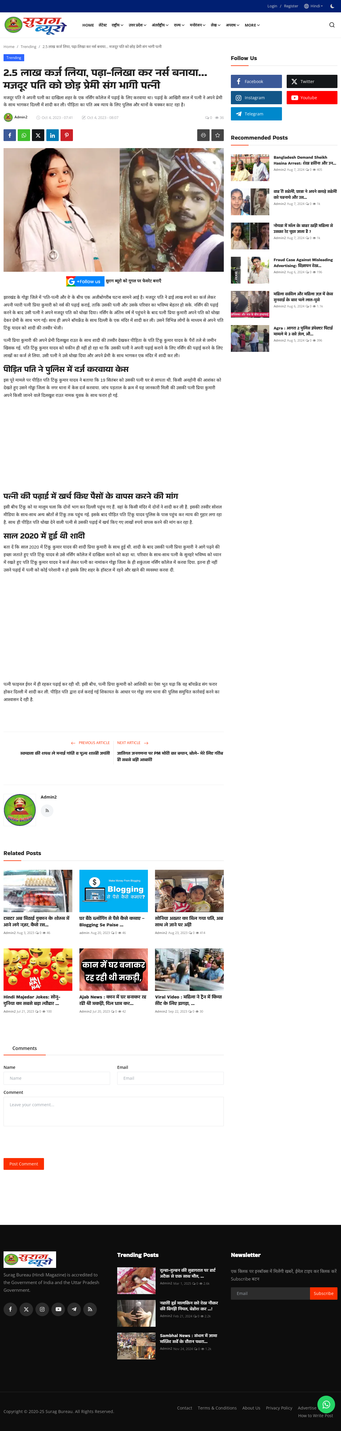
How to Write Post (314, 1415)
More (252, 25)
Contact (221, 1408)
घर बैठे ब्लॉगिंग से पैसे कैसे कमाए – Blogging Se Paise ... (112, 921)
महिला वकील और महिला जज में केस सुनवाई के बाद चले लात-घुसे (303, 297)
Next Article (133, 742)
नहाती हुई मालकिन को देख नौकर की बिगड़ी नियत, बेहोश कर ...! (189, 1306)
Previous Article (90, 742)
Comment (13, 1092)
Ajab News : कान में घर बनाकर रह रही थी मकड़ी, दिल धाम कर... (112, 1000)
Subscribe (324, 1293)
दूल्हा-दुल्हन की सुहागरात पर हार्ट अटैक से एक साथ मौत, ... (188, 1273)
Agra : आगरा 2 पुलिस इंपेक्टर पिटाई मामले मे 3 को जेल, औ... (303, 331)
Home (88, 25)
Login (272, 6)
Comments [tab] (24, 1048)
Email (122, 1067)
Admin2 (49, 797)
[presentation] (48, 1142)
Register (291, 6)
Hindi (312, 6)
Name (9, 1067)
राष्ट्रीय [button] (118, 25)
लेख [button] (216, 25)
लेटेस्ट (103, 25)
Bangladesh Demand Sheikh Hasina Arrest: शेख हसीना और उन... (305, 160)
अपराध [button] (233, 25)
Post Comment (23, 1164)
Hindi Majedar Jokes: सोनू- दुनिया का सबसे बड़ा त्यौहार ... (32, 1000)
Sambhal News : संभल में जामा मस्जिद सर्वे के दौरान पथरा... (188, 1338)
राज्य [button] (179, 25)
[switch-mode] (333, 6)
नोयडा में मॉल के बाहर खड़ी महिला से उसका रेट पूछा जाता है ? (303, 228)
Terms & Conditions (255, 1408)
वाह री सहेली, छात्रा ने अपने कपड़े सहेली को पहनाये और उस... (305, 194)
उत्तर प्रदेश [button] (138, 25)
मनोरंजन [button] (198, 25)
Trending (28, 46)
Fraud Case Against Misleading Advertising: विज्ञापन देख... (303, 263)
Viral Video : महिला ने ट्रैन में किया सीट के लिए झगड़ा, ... (188, 1000)
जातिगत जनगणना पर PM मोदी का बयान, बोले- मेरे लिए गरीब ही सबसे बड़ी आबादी (170, 756)
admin (84, 932)
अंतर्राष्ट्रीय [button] (160, 25)
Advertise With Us (272, 1415)
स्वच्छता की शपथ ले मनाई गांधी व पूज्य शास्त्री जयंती (65, 753)
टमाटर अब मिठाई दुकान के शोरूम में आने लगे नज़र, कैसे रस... (36, 921)
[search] (332, 24)
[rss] (90, 1309)
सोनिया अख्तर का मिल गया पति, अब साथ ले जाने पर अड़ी (189, 921)
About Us (290, 1408)
